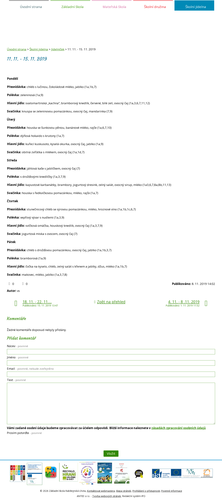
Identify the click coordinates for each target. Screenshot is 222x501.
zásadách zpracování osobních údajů (178, 428)
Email (30, 369)
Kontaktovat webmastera (101, 490)
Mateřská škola (114, 7)
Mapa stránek (123, 490)
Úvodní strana (31, 7)
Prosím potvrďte (24, 433)
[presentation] (33, 443)
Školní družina (155, 7)
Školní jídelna (195, 7)
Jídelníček (57, 49)
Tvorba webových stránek (106, 496)
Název (17, 346)
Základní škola (72, 7)
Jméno (17, 357)
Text (16, 380)
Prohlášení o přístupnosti (146, 490)
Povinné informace (171, 490)
